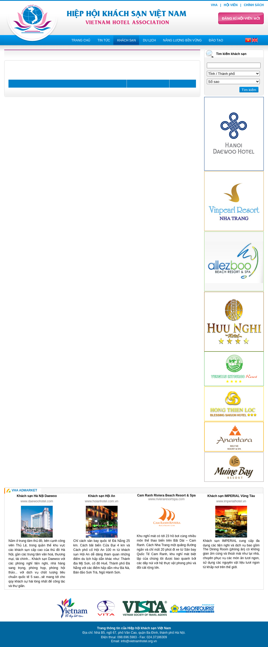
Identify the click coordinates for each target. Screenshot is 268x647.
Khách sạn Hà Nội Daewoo (37, 496)
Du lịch (149, 40)
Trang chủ (81, 40)
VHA (214, 5)
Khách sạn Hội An (101, 496)
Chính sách (254, 5)
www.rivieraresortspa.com (166, 499)
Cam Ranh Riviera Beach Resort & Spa (166, 495)
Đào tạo (216, 40)
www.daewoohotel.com (37, 501)
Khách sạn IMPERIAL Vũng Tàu (231, 496)
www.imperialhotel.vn (231, 501)
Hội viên (231, 5)
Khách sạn (126, 40)
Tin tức (103, 40)
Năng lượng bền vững (182, 40)
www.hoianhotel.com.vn (101, 501)
